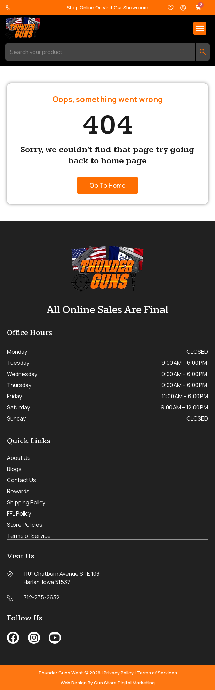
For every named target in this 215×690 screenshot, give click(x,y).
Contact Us (21, 479)
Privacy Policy (119, 672)
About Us (19, 457)
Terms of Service (29, 535)
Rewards (18, 490)
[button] (200, 28)
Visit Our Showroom (125, 7)
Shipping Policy (26, 502)
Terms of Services (157, 672)
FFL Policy (19, 513)
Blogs (14, 468)
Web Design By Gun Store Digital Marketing (108, 682)
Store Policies (24, 524)
